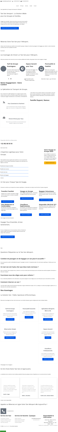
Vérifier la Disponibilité (45, 214)
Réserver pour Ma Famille (7, 201)
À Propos (22, 6)
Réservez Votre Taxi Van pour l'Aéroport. (9, 28)
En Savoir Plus (29, 317)
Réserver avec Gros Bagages (46, 200)
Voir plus (48, 337)
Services (26, 6)
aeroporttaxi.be (6, 426)
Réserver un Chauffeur (26, 214)
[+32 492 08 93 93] (3, 411)
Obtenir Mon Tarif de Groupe (7, 236)
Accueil (17, 6)
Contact (35, 6)
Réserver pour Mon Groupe (27, 198)
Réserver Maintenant (10, 337)
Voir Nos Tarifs (10, 319)
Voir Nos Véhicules (6, 214)
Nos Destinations (48, 319)
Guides (31, 6)
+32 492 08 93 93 (10, 411)
